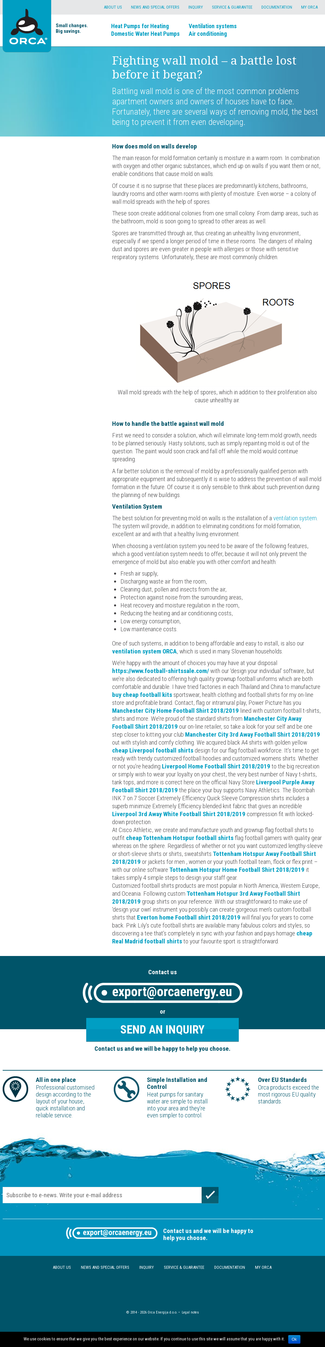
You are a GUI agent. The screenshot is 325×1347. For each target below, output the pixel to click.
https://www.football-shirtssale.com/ (160, 671)
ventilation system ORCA (144, 651)
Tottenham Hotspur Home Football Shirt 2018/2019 (236, 869)
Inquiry (195, 7)
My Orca (309, 7)
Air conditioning (208, 33)
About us (113, 7)
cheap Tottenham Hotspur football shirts (179, 838)
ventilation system (295, 518)
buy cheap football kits (142, 695)
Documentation (276, 7)
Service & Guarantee (232, 7)
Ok (294, 1339)
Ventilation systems (213, 26)
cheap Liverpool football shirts (152, 750)
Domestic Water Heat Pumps (145, 33)
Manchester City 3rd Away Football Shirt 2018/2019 (252, 734)
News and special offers (155, 7)
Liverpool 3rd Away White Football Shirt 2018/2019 (178, 814)
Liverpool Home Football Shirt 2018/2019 (216, 766)
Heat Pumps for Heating (140, 26)
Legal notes (190, 1312)
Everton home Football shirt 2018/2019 (188, 917)
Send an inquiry (162, 1030)
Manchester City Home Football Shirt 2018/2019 (175, 710)
